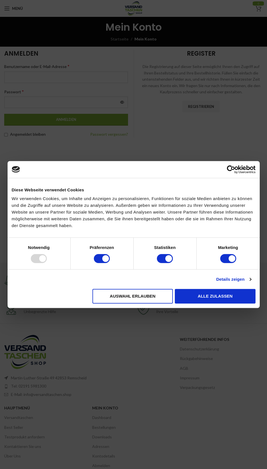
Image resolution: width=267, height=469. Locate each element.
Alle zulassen (215, 296)
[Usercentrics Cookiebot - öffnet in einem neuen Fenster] (231, 169)
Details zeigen (230, 279)
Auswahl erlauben (132, 296)
